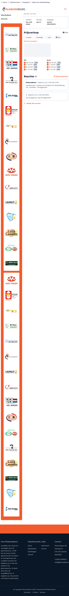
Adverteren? (45, 546)
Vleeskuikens (32, 549)
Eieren (30, 546)
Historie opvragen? (30, 41)
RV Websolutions (50, 589)
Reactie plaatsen (61, 76)
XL (32, 62)
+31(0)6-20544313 (61, 559)
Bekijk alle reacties (32, 103)
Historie (30, 555)
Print (65, 33)
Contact (44, 549)
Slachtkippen (32, 552)
